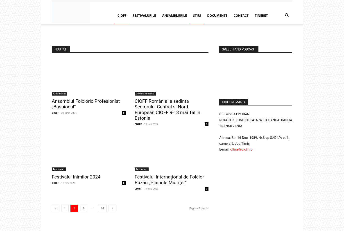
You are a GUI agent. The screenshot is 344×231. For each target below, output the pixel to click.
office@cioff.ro (241, 149)
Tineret (261, 15)
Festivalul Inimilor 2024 (76, 177)
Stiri (197, 15)
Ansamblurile (174, 15)
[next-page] (112, 208)
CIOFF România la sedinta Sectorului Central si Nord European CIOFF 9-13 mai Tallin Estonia (167, 109)
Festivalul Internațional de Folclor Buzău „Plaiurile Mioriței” (169, 179)
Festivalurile (144, 15)
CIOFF (122, 15)
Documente (217, 15)
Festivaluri (58, 169)
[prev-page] (55, 208)
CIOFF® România (145, 93)
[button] (286, 16)
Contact (241, 15)
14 (102, 208)
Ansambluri (59, 93)
